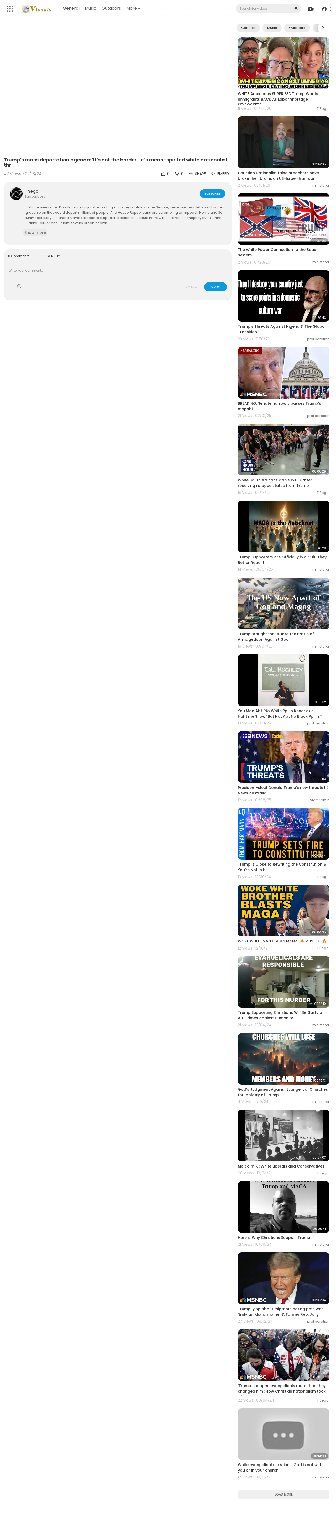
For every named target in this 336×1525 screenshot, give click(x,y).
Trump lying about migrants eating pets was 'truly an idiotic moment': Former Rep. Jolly (281, 1311)
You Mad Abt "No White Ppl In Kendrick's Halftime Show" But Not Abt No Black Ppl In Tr (281, 713)
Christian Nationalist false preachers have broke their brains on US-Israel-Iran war (278, 175)
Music (90, 8)
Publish (215, 287)
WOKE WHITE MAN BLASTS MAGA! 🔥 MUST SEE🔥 (282, 941)
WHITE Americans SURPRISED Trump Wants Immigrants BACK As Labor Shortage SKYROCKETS (278, 99)
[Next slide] (322, 28)
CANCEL (191, 287)
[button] (326, 9)
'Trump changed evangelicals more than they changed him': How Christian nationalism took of (282, 1391)
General (71, 8)
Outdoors (111, 8)
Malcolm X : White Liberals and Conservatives (281, 1166)
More (133, 8)
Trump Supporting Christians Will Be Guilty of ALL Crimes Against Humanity (281, 1015)
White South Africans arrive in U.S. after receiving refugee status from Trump (275, 483)
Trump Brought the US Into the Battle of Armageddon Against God (276, 636)
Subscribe (212, 193)
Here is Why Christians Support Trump (274, 1237)
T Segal (32, 191)
